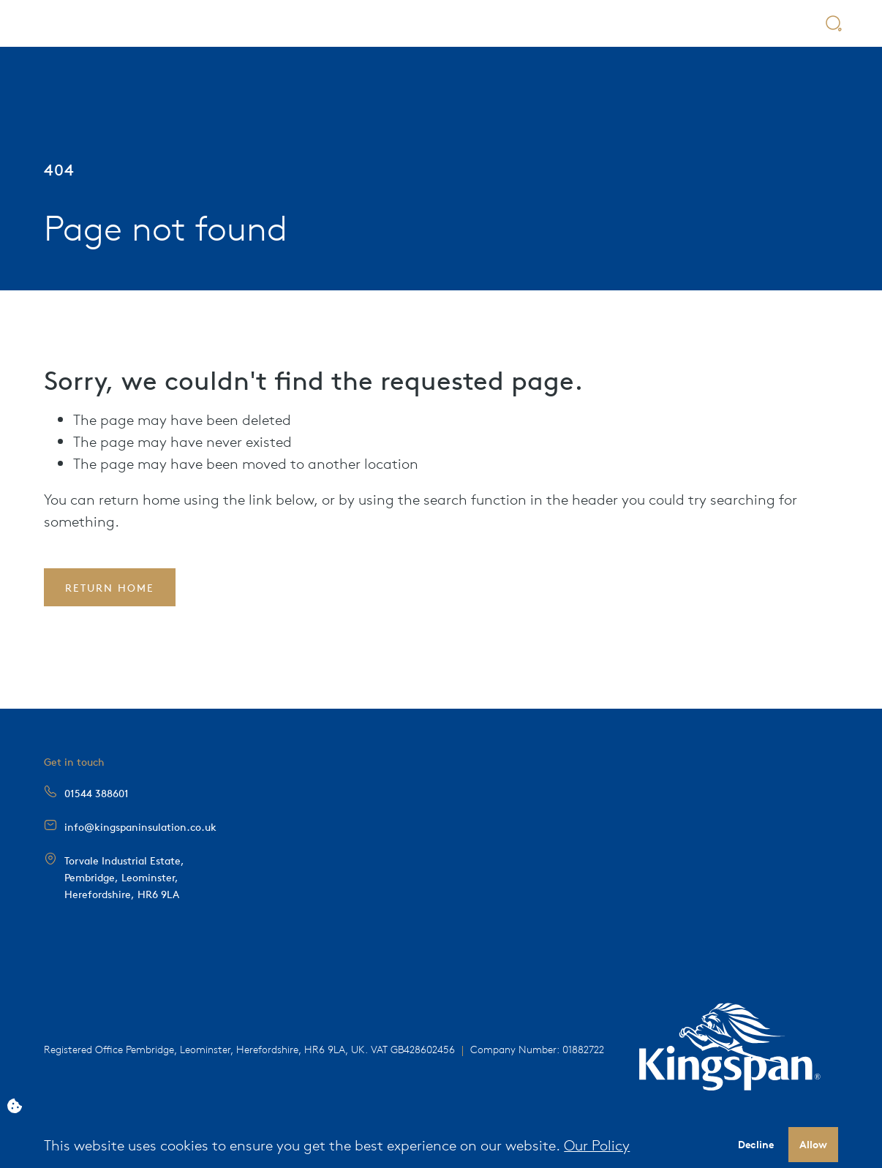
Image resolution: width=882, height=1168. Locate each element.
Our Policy (597, 1144)
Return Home (109, 587)
